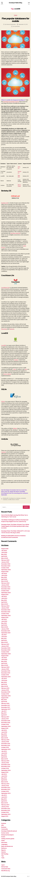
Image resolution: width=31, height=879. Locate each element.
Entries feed (4, 866)
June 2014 (4, 776)
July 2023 (4, 596)
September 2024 (6, 569)
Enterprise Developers (7, 834)
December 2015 (5, 743)
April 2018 (4, 701)
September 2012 (5, 814)
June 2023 (4, 598)
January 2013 (5, 806)
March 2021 (4, 642)
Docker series (5, 833)
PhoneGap (4, 329)
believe (15, 428)
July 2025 (4, 550)
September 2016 (5, 726)
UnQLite (3, 452)
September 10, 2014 (23, 24)
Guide (3, 840)
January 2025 (5, 562)
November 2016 (5, 722)
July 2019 (4, 678)
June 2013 (4, 797)
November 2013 (5, 789)
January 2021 (5, 646)
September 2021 (5, 632)
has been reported (15, 233)
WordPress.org (5, 870)
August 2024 (4, 571)
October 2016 (5, 724)
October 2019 (5, 674)
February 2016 (5, 739)
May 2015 (4, 755)
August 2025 (4, 548)
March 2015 (4, 759)
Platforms (4, 848)
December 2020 (5, 648)
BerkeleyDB (5, 498)
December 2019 (5, 671)
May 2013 (4, 799)
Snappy (16, 360)
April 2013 (4, 801)
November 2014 (5, 766)
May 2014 (4, 778)
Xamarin (11, 329)
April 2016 (4, 736)
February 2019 (5, 688)
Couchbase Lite (5, 287)
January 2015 (5, 762)
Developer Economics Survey (11, 101)
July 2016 (4, 730)
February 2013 (5, 804)
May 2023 (4, 600)
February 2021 (5, 644)
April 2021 (4, 640)
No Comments (16, 26)
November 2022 (5, 611)
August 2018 (4, 697)
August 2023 (4, 594)
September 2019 (5, 676)
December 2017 (5, 705)
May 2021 (4, 638)
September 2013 (5, 793)
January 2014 (5, 785)
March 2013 (4, 803)
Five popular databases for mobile (15, 19)
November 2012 (5, 810)
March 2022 (4, 627)
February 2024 (5, 583)
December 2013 (5, 787)
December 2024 (5, 564)
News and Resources (7, 846)
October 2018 (5, 694)
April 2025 (4, 556)
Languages (4, 844)
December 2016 (5, 720)
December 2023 (5, 587)
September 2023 (6, 592)
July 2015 (4, 751)
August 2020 (4, 655)
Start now (4, 495)
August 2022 (4, 617)
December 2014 (5, 764)
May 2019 (4, 682)
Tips (2, 856)
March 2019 (4, 686)
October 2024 (5, 567)
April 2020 (4, 663)
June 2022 (4, 621)
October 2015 (5, 747)
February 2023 (5, 606)
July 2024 (4, 573)
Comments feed (5, 868)
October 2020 (5, 652)
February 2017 (5, 717)
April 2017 (4, 715)
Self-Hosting (4, 854)
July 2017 (4, 711)
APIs (2, 825)
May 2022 (4, 623)
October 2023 (5, 590)
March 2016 (4, 738)
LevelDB (3, 345)
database (18, 498)
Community (4, 829)
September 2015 (5, 749)
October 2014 (5, 768)
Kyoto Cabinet (7, 374)
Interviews (4, 842)
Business (3, 827)
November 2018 (5, 692)
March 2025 (4, 558)
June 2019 (4, 680)
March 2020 (4, 665)
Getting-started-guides (7, 838)
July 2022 (4, 619)
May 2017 (4, 713)
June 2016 (4, 732)
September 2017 (5, 709)
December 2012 (5, 808)
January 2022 (5, 629)
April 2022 (4, 625)
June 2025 (4, 552)
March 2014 (4, 781)
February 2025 (5, 560)
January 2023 (5, 608)
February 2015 (5, 760)
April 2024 (4, 579)
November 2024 (5, 566)
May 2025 (4, 554)
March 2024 (4, 581)
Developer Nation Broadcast (9, 831)
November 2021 (5, 631)
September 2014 (5, 770)
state (14, 369)
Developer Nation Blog (15, 2)
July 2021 (4, 634)
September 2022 (6, 615)
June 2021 (4, 636)
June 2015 (4, 753)
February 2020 (5, 667)
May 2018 (4, 699)
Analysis (3, 823)
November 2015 (5, 745)
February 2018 (5, 703)
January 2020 (5, 669)
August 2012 (4, 816)
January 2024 (5, 585)
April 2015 (4, 757)
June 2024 (4, 575)
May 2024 (4, 577)
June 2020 (4, 659)
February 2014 (5, 783)
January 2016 (5, 741)
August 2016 (4, 728)
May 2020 (4, 661)
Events (3, 836)
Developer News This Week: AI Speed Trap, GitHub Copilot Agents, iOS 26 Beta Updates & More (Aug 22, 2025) (15, 526)
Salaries (3, 852)
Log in (3, 865)
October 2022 (5, 613)
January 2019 (5, 690)
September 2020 (6, 653)
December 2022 (5, 609)
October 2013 (5, 791)
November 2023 (5, 588)
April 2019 (4, 684)
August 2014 (4, 772)
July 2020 (4, 657)
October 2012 (5, 812)
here (26, 369)
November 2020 (5, 650)
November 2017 (5, 707)
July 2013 (4, 795)
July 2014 (4, 774)
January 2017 (5, 718)
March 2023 (4, 604)
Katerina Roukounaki (11, 24)
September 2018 (5, 695)
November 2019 (5, 673)
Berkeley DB (4, 203)
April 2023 (4, 602)
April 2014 (4, 780)
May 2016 (4, 734)
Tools (15, 15)
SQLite (3, 401)
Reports (3, 850)
